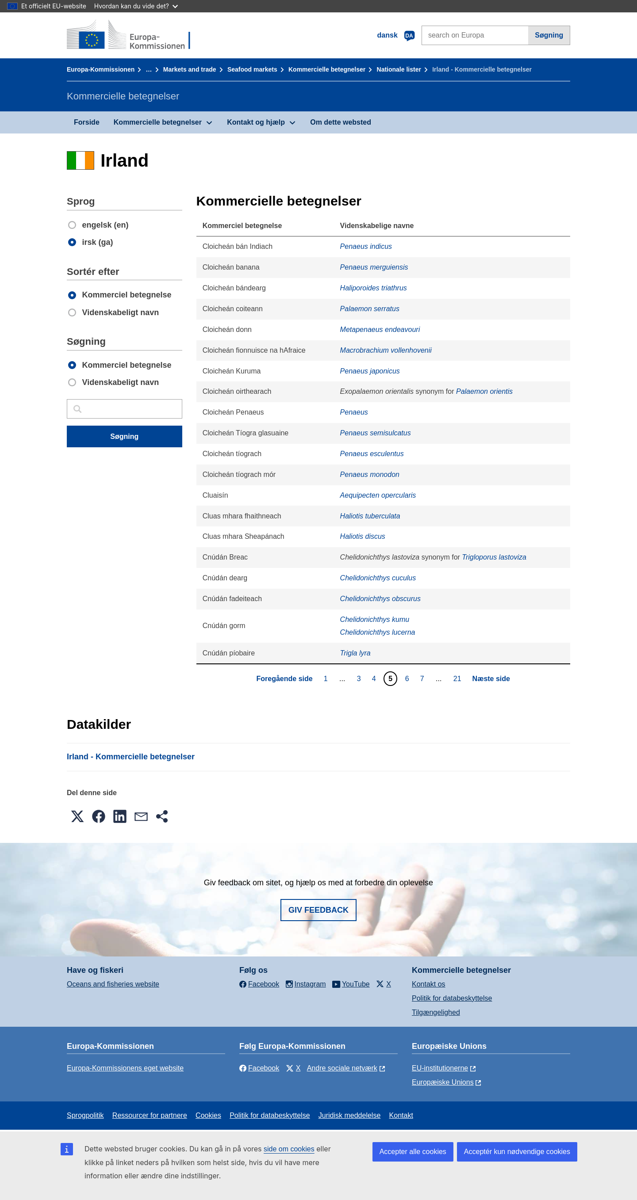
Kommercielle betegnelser (326, 69)
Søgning (549, 35)
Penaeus (354, 412)
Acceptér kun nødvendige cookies (517, 1151)
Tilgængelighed (436, 1012)
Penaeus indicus (366, 246)
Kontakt (401, 1115)
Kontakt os (428, 984)
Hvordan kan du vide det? (136, 6)
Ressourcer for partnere (149, 1115)
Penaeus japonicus (370, 371)
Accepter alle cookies (413, 1151)
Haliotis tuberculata (370, 516)
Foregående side (285, 678)
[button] (77, 816)
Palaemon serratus (369, 308)
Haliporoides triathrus (373, 288)
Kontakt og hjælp (256, 122)
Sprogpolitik (85, 1115)
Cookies (208, 1115)
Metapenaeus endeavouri (380, 329)
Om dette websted (340, 122)
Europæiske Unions (443, 1082)
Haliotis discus (362, 536)
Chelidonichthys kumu (375, 619)
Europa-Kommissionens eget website (125, 1068)
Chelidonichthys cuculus (378, 578)
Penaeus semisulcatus (375, 433)
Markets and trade (189, 69)
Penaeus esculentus (372, 453)
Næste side (491, 678)
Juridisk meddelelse (349, 1115)
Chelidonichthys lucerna (377, 632)
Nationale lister (399, 69)
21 (458, 678)
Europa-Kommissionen (100, 69)
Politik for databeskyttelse (452, 998)
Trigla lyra (355, 653)
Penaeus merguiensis (374, 267)
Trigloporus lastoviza (494, 557)
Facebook (259, 1068)
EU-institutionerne (440, 1068)
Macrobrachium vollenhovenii (386, 350)
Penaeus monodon (369, 474)
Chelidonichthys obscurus (380, 598)
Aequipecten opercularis (378, 495)
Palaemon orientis (484, 391)
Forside (87, 122)
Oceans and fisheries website (113, 984)
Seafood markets (252, 69)
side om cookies (289, 1149)
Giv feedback (318, 910)
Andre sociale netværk (342, 1068)
